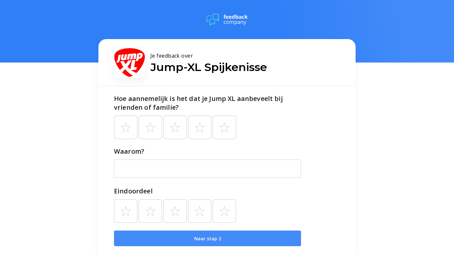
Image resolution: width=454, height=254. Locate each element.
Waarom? (129, 151)
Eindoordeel (133, 191)
